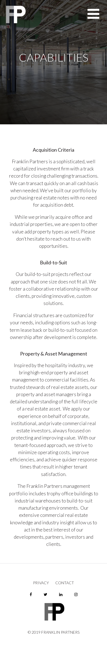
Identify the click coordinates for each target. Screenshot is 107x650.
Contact (64, 583)
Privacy (41, 583)
